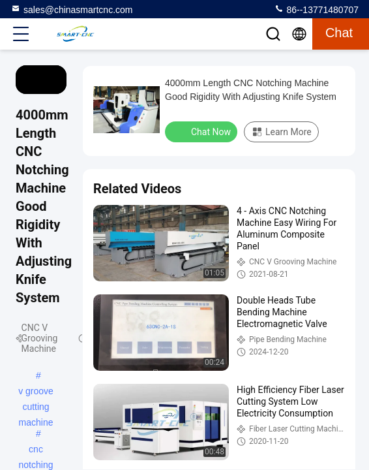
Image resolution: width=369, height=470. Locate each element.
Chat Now (202, 131)
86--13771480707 (316, 9)
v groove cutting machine (35, 392)
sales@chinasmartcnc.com (71, 9)
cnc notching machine (36, 450)
